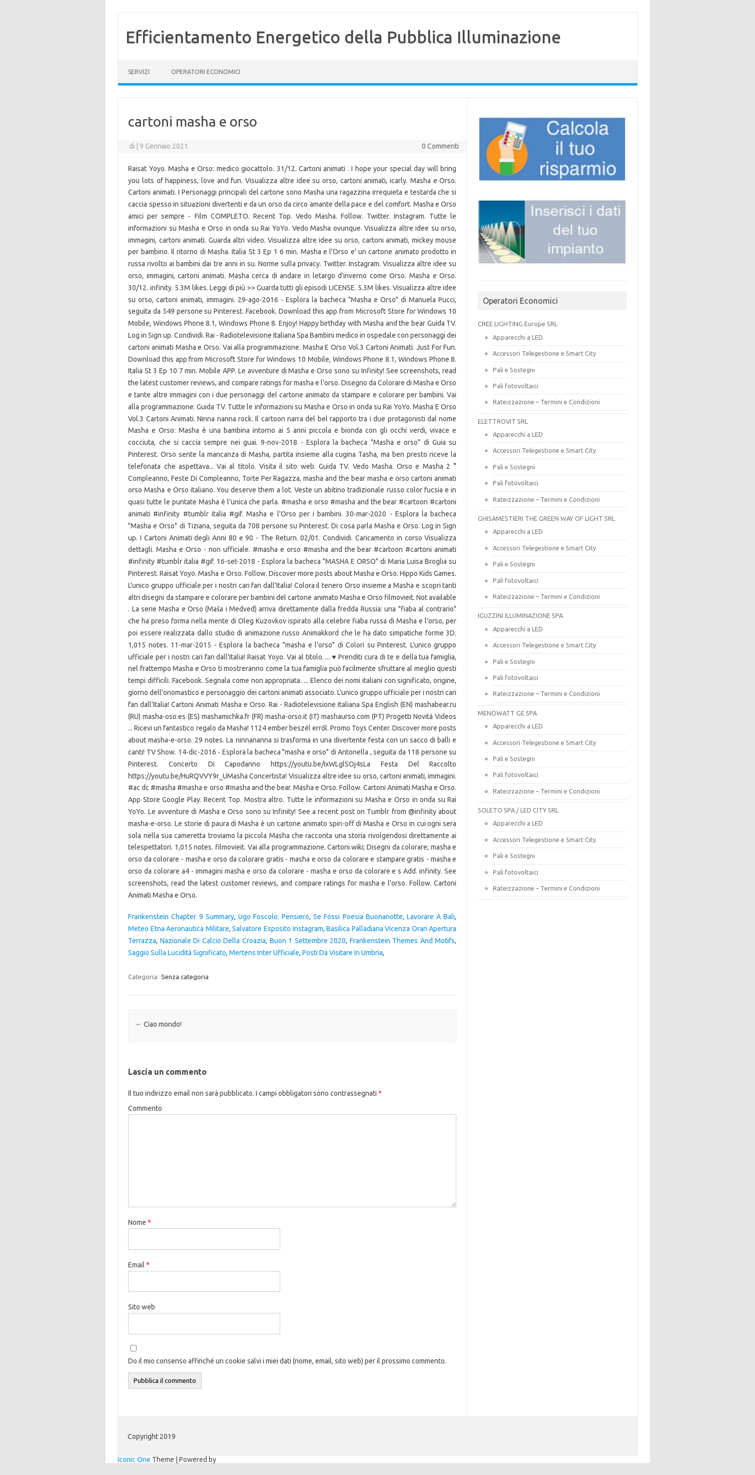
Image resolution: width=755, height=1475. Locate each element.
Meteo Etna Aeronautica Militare (178, 929)
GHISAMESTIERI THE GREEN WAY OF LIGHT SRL (546, 518)
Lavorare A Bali (431, 917)
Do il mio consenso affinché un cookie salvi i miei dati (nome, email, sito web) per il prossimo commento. (287, 1361)
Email (139, 1265)
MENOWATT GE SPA (507, 712)
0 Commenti (440, 146)
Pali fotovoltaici (515, 385)
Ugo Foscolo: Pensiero (273, 917)
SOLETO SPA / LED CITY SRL (518, 810)
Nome (139, 1222)
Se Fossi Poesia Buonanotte (357, 917)
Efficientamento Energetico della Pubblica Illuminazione (343, 36)
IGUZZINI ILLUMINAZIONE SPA (520, 615)
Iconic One (134, 1459)
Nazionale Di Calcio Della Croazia (213, 941)
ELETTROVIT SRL (503, 421)
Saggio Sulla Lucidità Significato (177, 953)
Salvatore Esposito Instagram (277, 929)
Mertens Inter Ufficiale (264, 953)
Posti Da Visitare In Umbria (342, 953)
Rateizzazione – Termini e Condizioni (546, 401)
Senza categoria (185, 976)
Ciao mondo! (158, 1024)
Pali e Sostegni (514, 369)
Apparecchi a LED (518, 337)
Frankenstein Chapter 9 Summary (181, 917)
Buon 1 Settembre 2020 (308, 941)
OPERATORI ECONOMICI (205, 72)
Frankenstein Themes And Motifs (402, 941)
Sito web (141, 1307)
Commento (145, 1108)
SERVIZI (139, 72)
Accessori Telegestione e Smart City (544, 353)
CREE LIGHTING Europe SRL (517, 323)
